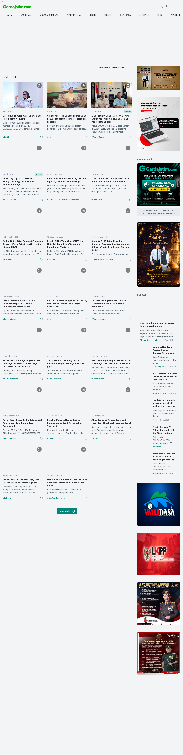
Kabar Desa (9, 498)
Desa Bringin (9, 259)
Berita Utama (98, 137)
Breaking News (160, 366)
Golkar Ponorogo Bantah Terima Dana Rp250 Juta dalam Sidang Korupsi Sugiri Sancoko (67, 118)
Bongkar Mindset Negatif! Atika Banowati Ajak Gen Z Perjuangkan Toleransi (64, 423)
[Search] (173, 7)
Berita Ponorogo (11, 379)
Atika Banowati (55, 379)
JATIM (9, 15)
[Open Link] (178, 7)
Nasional (157, 447)
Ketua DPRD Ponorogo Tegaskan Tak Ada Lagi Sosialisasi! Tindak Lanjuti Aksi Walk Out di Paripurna (22, 363)
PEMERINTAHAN (74, 15)
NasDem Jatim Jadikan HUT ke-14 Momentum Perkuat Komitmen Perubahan (109, 303)
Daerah (52, 259)
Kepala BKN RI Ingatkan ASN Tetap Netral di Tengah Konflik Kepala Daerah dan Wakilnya (65, 244)
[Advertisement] (91, 40)
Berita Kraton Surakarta (150, 340)
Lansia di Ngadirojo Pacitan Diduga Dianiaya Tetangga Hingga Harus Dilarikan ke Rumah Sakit (164, 353)
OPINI (160, 15)
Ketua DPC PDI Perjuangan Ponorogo (64, 200)
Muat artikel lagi (67, 511)
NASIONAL (25, 15)
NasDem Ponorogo (57, 498)
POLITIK (108, 15)
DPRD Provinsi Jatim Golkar (104, 259)
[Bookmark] (39, 85)
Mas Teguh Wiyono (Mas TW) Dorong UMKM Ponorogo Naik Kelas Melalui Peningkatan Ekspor (110, 118)
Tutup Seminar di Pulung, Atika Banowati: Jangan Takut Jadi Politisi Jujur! (65, 363)
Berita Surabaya (99, 319)
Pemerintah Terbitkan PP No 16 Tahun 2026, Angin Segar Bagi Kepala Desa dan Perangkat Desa (165, 459)
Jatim (156, 420)
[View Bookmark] (167, 7)
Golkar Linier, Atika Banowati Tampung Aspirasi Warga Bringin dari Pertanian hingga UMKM (23, 244)
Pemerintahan (10, 319)
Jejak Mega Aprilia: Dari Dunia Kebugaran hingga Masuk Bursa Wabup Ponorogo (19, 181)
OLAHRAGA (125, 15)
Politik (6, 137)
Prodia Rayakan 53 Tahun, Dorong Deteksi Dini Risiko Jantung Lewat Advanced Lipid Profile (164, 433)
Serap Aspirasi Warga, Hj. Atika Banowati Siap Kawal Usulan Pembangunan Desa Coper (19, 303)
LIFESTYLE (144, 15)
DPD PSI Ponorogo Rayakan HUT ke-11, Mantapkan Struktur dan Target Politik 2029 (67, 303)
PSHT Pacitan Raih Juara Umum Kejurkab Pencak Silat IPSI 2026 (165, 376)
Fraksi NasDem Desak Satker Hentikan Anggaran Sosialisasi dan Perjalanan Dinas (67, 482)
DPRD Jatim (97, 200)
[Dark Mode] (161, 7)
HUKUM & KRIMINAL (48, 15)
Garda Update (10, 200)
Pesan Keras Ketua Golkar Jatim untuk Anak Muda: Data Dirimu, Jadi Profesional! (22, 423)
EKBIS (93, 15)
